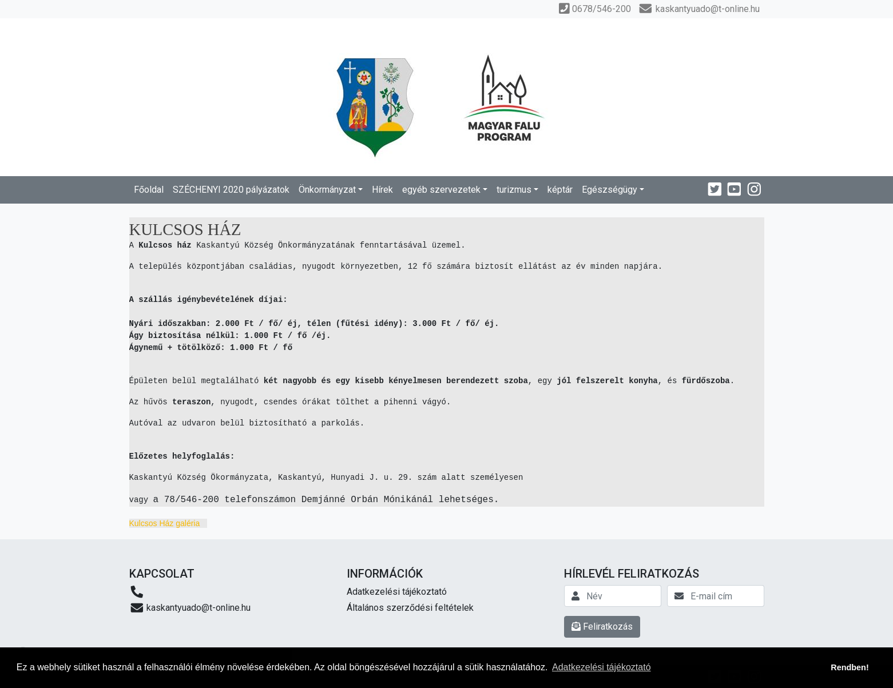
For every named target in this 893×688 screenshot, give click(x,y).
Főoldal (149, 189)
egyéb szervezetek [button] (441, 189)
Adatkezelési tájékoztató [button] (601, 667)
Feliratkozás (602, 626)
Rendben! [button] (849, 667)
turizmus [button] (514, 189)
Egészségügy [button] (609, 189)
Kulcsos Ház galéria (164, 523)
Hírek (382, 189)
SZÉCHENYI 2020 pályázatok (231, 189)
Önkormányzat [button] (327, 189)
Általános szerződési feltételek (410, 607)
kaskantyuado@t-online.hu (190, 608)
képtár (560, 189)
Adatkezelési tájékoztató (397, 591)
